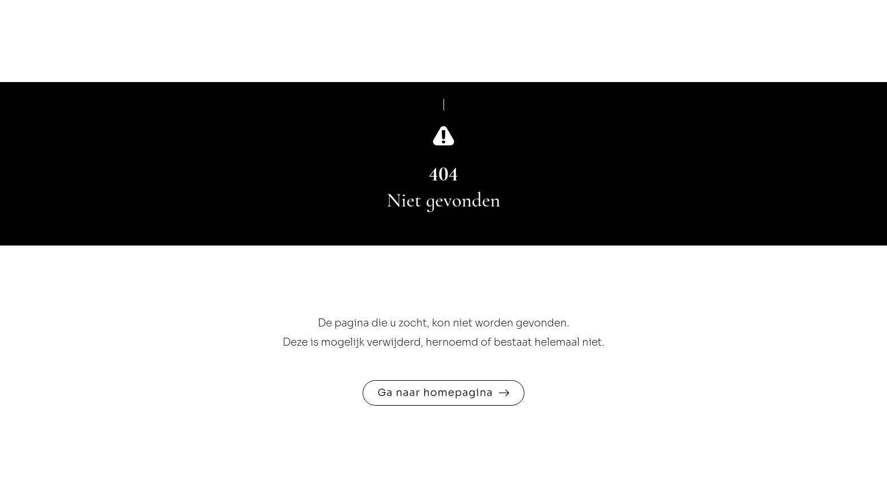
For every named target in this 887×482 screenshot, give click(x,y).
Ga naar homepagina (435, 392)
